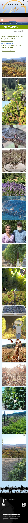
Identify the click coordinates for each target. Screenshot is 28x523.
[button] (2, 20)
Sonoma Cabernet (7, 519)
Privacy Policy (6, 518)
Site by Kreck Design (14, 518)
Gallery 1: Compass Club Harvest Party (12, 36)
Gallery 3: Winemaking (7, 41)
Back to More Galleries (8, 51)
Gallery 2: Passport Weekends (9, 39)
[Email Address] (9, 514)
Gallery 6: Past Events (7, 47)
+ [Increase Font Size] (23, 31)
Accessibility (14, 519)
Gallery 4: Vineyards (7, 43)
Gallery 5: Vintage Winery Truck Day (11, 45)
